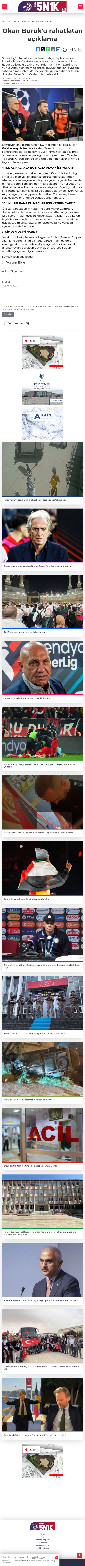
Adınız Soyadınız (13, 271)
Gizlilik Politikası (42, 1548)
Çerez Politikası (42, 1545)
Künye (42, 1534)
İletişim (42, 1537)
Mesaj (6, 281)
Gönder (8, 314)
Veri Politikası (42, 1543)
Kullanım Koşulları (42, 1540)
